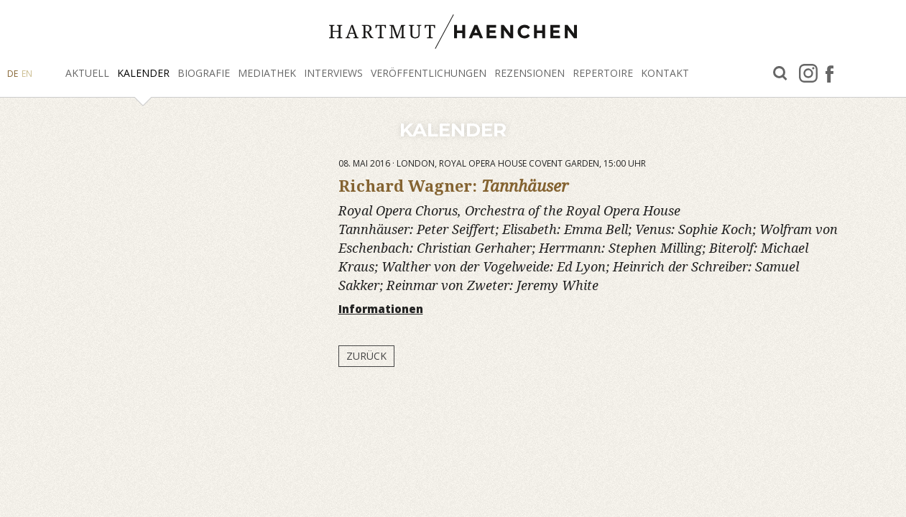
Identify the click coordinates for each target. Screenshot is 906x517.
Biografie (203, 73)
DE (12, 73)
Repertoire (603, 73)
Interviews (333, 73)
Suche (780, 73)
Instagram (808, 73)
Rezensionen (529, 73)
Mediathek (267, 73)
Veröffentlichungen (428, 73)
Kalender (143, 73)
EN (27, 73)
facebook (829, 73)
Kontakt (665, 73)
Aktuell (87, 73)
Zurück (366, 356)
